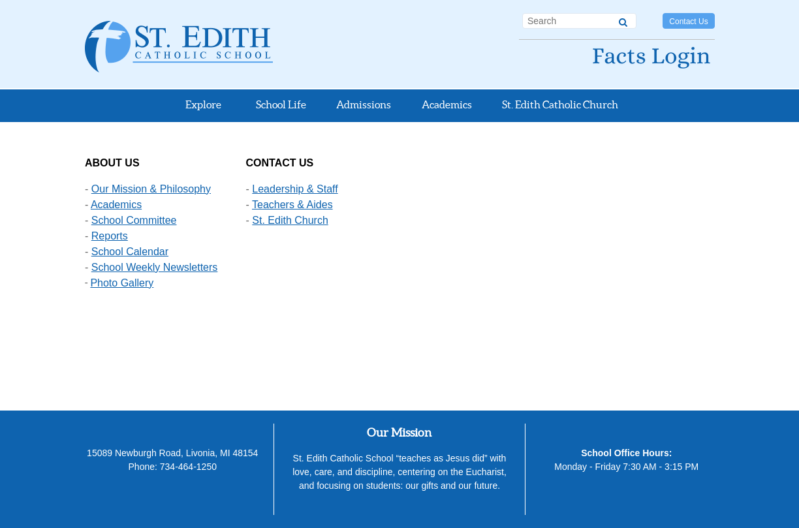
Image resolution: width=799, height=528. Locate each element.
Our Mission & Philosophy (151, 188)
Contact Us (688, 21)
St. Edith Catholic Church (560, 104)
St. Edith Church (290, 220)
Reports (109, 235)
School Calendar (129, 251)
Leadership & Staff (294, 188)
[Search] (623, 20)
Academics (116, 204)
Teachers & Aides (292, 204)
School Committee (134, 220)
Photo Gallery (121, 282)
